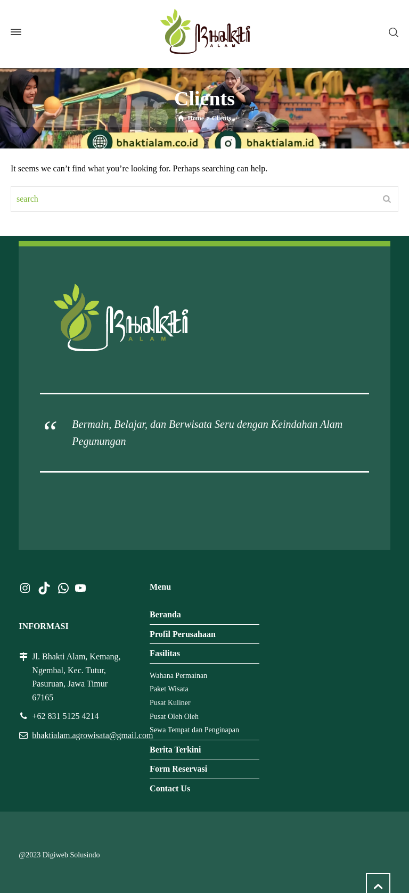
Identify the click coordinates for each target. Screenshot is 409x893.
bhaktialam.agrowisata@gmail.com (92, 735)
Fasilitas (165, 653)
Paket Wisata (169, 689)
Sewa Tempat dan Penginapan (194, 730)
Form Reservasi (178, 768)
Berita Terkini (175, 749)
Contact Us (170, 788)
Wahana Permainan (178, 676)
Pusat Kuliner (170, 703)
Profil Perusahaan (183, 634)
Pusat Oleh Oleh (174, 717)
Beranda (165, 614)
